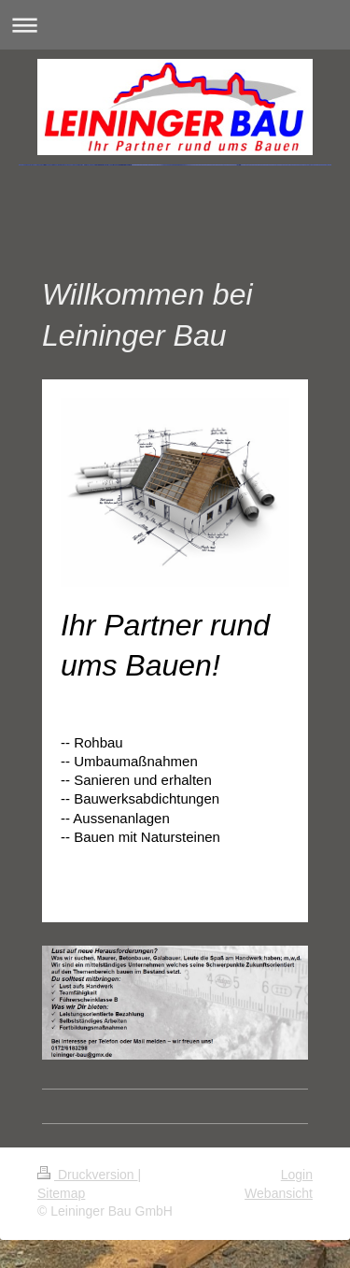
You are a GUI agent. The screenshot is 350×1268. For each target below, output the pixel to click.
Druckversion (87, 1174)
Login (297, 1174)
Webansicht (279, 1193)
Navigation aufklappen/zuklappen (175, 25)
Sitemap (61, 1193)
